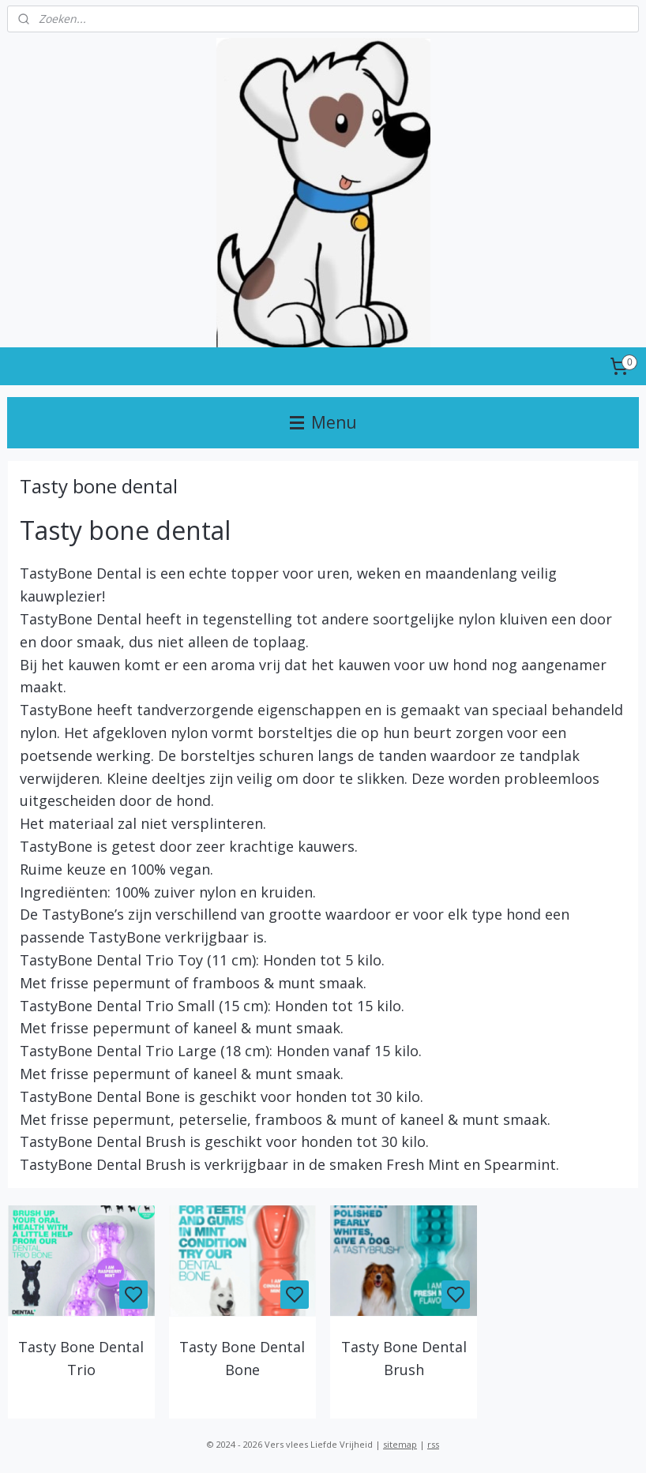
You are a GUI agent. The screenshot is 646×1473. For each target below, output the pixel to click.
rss (433, 1444)
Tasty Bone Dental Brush (404, 1358)
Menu (323, 422)
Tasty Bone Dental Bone (242, 1358)
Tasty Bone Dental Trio (81, 1358)
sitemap (400, 1444)
